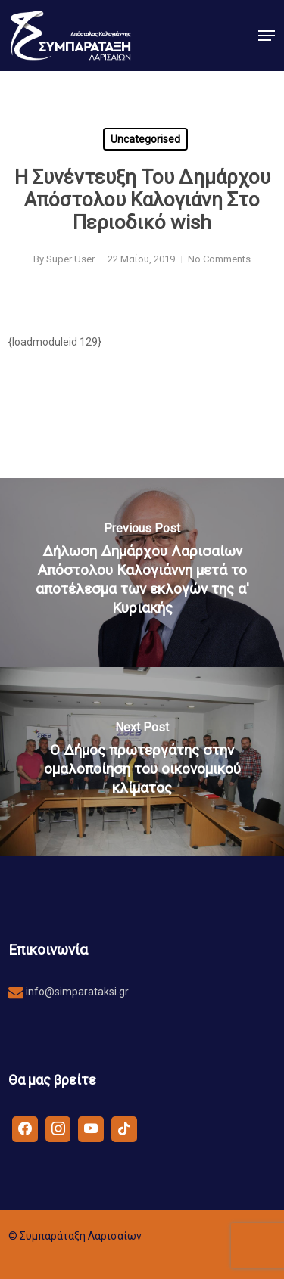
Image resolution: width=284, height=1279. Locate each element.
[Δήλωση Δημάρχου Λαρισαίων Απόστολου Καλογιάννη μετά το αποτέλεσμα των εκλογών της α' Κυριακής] (142, 572)
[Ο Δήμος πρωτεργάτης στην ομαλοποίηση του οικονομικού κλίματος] (142, 761)
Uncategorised (145, 139)
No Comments (219, 259)
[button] (266, 35)
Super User (70, 259)
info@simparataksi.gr (76, 992)
